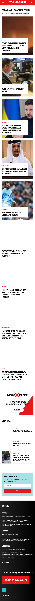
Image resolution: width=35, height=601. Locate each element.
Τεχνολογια (5, 165)
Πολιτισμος (5, 327)
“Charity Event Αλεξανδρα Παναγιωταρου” (12, 552)
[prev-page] (3, 467)
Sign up (17, 490)
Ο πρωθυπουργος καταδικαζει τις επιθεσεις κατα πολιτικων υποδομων (14, 171)
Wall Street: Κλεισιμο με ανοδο (10, 534)
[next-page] (6, 467)
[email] (17, 485)
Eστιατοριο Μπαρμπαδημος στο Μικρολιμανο (13, 549)
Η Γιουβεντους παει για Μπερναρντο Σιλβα (12, 536)
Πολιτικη (4, 40)
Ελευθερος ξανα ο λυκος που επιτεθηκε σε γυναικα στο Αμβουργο (14, 253)
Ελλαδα (4, 86)
